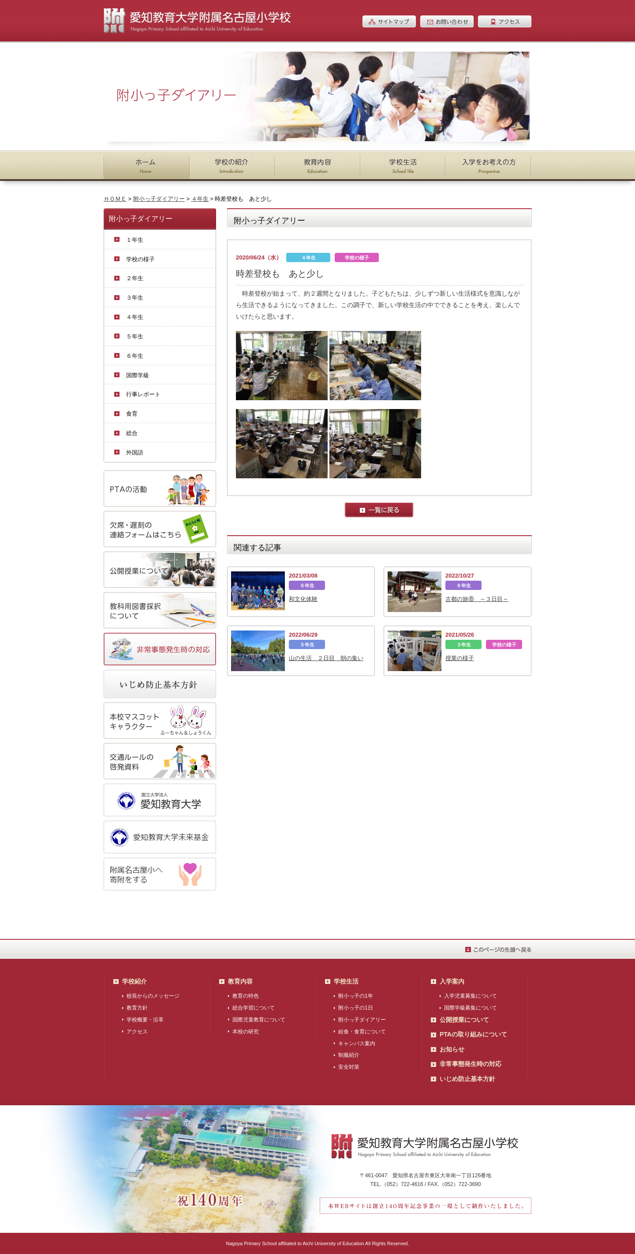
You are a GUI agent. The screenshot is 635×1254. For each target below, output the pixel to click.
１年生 (134, 240)
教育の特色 (245, 996)
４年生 (200, 198)
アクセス (137, 1032)
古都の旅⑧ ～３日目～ (476, 599)
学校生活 (346, 981)
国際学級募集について (470, 1008)
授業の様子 (459, 658)
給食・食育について (362, 1032)
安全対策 (348, 1067)
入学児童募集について (470, 996)
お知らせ (452, 1049)
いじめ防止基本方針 (467, 1078)
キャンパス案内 (356, 1043)
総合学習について (253, 1008)
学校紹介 (134, 981)
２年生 (134, 278)
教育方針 (137, 1008)
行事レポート (143, 394)
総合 (132, 433)
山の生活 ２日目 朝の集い (326, 658)
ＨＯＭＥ (115, 198)
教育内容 (240, 981)
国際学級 (137, 375)
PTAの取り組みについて (473, 1034)
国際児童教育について (258, 1020)
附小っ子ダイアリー (159, 198)
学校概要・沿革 (145, 1020)
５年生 (134, 336)
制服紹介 (348, 1055)
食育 (132, 413)
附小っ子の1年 (355, 996)
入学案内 (452, 981)
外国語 (134, 452)
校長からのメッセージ (153, 996)
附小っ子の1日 (355, 1008)
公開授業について (464, 1019)
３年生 (134, 297)
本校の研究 (245, 1032)
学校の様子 (140, 259)
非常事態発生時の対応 (470, 1063)
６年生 (134, 356)
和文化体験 (303, 599)
